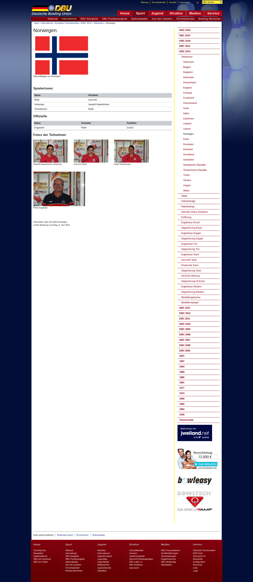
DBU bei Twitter (41, 562)
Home (37, 544)
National (53, 18)
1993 (182, 366)
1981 (182, 382)
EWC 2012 (185, 313)
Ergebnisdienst (40, 556)
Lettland (187, 123)
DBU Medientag (168, 562)
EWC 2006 (185, 345)
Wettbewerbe (103, 565)
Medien (165, 544)
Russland (188, 149)
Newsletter (38, 553)
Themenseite (186, 420)
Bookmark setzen (65, 535)
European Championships (67, 23)
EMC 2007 (184, 340)
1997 (182, 361)
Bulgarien (188, 72)
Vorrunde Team (189, 260)
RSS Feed (198, 553)
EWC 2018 (185, 30)
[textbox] (210, 2)
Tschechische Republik (195, 170)
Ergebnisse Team (190, 254)
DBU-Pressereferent (170, 550)
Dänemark (188, 77)
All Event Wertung (190, 275)
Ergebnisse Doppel (191, 233)
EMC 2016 (184, 35)
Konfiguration (199, 562)
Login (195, 571)
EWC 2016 (185, 41)
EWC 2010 (185, 324)
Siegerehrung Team (191, 270)
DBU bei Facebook (42, 559)
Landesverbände (137, 556)
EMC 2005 (184, 350)
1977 (182, 388)
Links (195, 568)
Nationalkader (139, 18)
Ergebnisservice (168, 559)
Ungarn (187, 185)
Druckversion (82, 535)
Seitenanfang (98, 535)
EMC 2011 (184, 318)
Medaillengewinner (191, 297)
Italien (186, 113)
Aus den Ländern (162, 18)
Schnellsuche (40, 550)
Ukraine (187, 180)
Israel (186, 108)
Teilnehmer (99, 23)
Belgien (187, 67)
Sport (36, 23)
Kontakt (172, 2)
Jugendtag (102, 559)
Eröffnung (186, 217)
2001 (182, 356)
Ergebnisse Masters (191, 286)
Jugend (101, 544)
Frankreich (188, 98)
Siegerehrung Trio (190, 249)
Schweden (188, 159)
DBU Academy (136, 565)
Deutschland (189, 82)
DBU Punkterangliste (114, 18)
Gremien (133, 553)
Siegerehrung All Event (193, 281)
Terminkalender (185, 18)
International (47, 23)
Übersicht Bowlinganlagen (141, 559)
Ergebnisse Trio (189, 244)
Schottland (188, 154)
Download (197, 565)
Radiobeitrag (187, 206)
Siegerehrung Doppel (192, 238)
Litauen (187, 128)
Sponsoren (134, 568)
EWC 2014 (86, 23)
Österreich (188, 62)
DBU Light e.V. (136, 562)
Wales (186, 190)
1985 (182, 377)
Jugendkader (103, 562)
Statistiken (102, 571)
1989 (182, 372)
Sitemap (144, 2)
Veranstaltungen (168, 556)
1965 (182, 404)
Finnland (187, 93)
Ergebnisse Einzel (190, 222)
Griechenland (190, 103)
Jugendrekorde (104, 568)
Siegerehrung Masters (192, 292)
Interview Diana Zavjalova (194, 212)
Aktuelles (101, 550)
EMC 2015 (184, 46)
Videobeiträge (188, 201)
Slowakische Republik (194, 165)
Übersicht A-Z (199, 556)
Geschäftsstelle (136, 550)
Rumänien (188, 144)
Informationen (103, 553)
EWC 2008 (185, 334)
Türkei (186, 175)
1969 (182, 398)
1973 (182, 393)
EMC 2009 (184, 329)
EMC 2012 (184, 308)
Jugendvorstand (104, 556)
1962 (182, 409)
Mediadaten (166, 565)
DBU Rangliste (89, 18)
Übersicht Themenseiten (204, 550)
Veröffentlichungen (169, 553)
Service (197, 544)
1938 (182, 414)
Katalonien (188, 118)
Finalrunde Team (189, 265)
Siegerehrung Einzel (191, 228)
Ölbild (184, 196)
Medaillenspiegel (189, 302)
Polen (186, 139)
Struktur (134, 544)
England (187, 87)
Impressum (184, 2)
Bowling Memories (210, 18)
